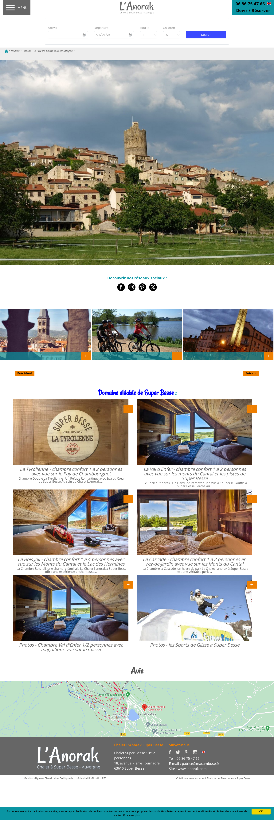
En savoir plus (131, 815)
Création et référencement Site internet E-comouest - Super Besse (213, 778)
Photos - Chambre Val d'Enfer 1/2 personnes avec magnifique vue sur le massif (71, 647)
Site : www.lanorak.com (188, 768)
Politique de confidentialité (75, 778)
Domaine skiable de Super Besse (136, 392)
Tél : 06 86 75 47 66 (184, 758)
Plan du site (51, 778)
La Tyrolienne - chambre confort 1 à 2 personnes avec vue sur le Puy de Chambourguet (71, 471)
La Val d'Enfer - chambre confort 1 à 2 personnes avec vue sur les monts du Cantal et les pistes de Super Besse (194, 473)
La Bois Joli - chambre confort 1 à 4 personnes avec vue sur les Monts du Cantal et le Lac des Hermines (70, 561)
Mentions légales (33, 778)
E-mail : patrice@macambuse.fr (194, 763)
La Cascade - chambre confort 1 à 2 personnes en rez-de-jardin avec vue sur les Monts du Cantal (194, 561)
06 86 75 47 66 (250, 3)
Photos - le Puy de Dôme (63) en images (47, 50)
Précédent (24, 373)
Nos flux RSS (99, 778)
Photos (15, 50)
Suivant (251, 373)
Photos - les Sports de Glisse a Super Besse (194, 645)
